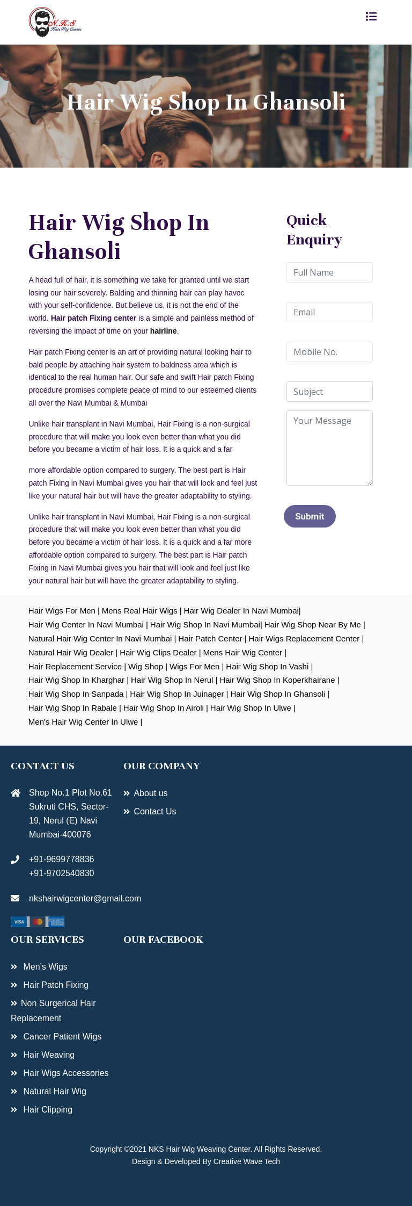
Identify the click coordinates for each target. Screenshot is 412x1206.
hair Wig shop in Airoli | (165, 707)
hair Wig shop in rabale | (74, 707)
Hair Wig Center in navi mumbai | (88, 624)
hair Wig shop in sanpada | (78, 693)
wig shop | (147, 666)
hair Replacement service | (77, 666)
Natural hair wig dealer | (72, 652)
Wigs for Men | (197, 666)
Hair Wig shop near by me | (314, 624)
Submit (309, 516)
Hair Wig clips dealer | (160, 652)
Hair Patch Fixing (55, 985)
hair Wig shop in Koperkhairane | (279, 679)
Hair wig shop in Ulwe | (253, 707)
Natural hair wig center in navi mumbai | (102, 638)
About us (150, 793)
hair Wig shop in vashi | (269, 666)
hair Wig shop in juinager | (179, 693)
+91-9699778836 (61, 859)
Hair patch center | (212, 638)
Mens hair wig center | (244, 652)
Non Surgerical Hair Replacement (53, 1010)
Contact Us (155, 811)
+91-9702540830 (61, 873)
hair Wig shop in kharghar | (78, 679)
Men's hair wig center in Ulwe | (85, 721)
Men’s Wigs (44, 966)
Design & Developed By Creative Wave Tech (206, 1161)
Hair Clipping (46, 1109)
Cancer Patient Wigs (61, 1036)
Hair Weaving (48, 1054)
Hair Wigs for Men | (64, 610)
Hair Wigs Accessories (65, 1073)
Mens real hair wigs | (142, 610)
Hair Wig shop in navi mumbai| (206, 624)
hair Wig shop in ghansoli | (279, 693)
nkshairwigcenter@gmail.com (64, 898)
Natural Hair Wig (53, 1091)
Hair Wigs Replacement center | (306, 638)
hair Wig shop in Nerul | (174, 679)
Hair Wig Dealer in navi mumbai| (242, 610)
